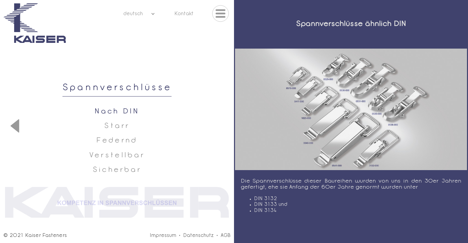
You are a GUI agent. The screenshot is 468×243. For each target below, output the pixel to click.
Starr (117, 126)
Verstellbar (117, 155)
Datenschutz (198, 236)
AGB (226, 236)
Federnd (116, 140)
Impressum (163, 236)
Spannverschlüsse (117, 88)
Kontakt (183, 14)
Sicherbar (117, 170)
